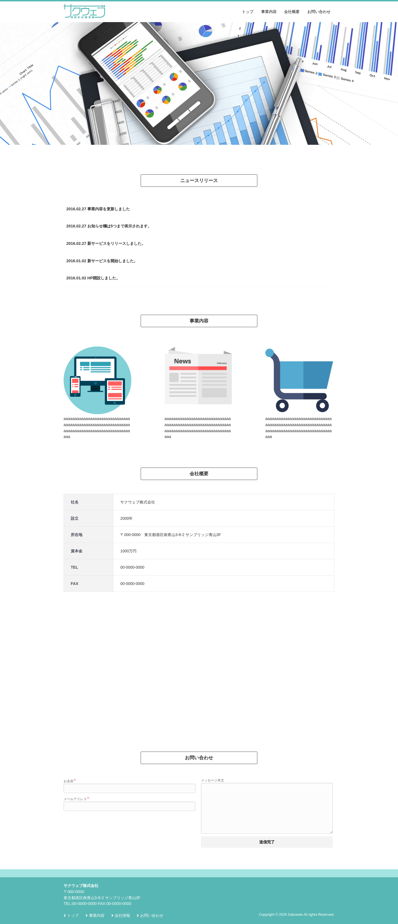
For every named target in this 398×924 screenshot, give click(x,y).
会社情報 (122, 916)
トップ (247, 11)
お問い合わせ (319, 11)
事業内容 (269, 11)
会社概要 (292, 11)
